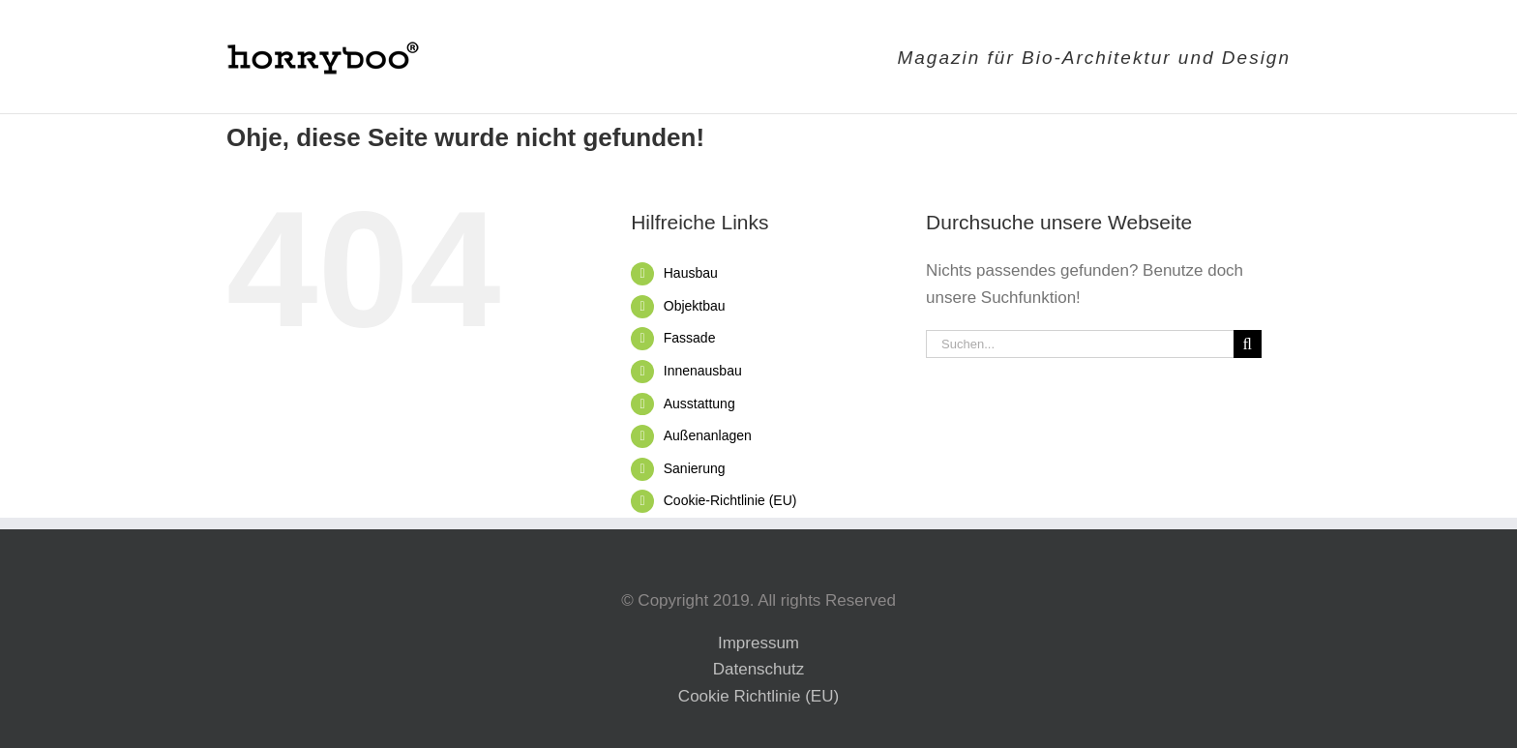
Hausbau (691, 273)
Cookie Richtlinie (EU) (758, 696)
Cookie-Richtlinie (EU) (730, 500)
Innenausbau (703, 370)
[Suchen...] (1080, 344)
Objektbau (695, 306)
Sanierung (695, 468)
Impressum (758, 643)
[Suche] (1248, 344)
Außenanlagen (708, 435)
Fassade (690, 337)
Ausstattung (699, 403)
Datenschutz (759, 669)
